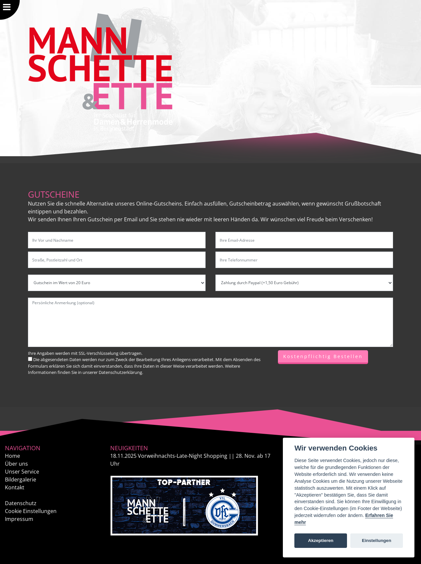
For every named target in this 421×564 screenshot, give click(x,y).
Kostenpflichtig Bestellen (323, 356)
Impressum (19, 519)
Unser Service (22, 471)
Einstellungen (376, 540)
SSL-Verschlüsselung (98, 353)
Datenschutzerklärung (120, 372)
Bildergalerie (20, 479)
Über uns (16, 463)
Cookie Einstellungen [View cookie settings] (31, 511)
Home (12, 455)
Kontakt (14, 487)
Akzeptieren (321, 540)
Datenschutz (21, 503)
